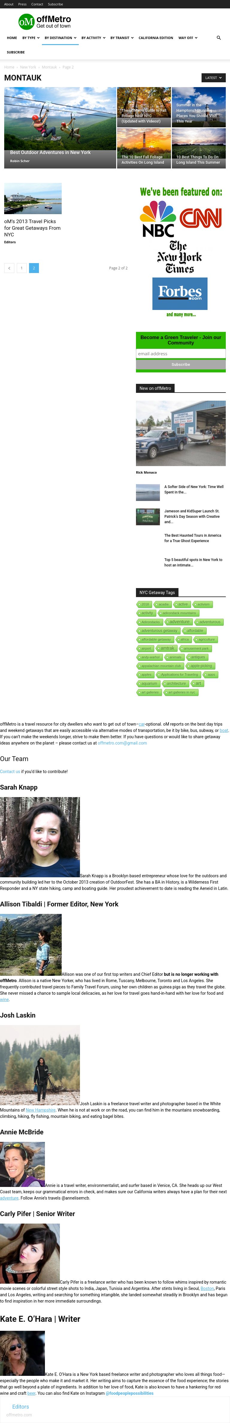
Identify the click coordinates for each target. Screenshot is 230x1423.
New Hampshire (41, 1110)
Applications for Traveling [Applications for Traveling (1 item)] (179, 674)
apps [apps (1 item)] (211, 674)
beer (32, 1393)
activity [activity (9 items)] (147, 613)
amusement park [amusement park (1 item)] (196, 648)
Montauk (49, 67)
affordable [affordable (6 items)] (195, 631)
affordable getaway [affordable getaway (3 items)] (156, 639)
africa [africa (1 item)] (185, 639)
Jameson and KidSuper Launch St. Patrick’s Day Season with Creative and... (192, 516)
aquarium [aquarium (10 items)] (149, 683)
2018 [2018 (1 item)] (145, 604)
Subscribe (55, 4)
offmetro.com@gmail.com (122, 743)
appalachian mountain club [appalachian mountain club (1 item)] (161, 666)
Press (22, 4)
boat (224, 730)
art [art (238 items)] (198, 683)
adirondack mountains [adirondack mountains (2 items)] (179, 613)
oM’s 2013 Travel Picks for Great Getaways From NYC (32, 228)
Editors (10, 242)
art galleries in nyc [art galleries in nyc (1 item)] (182, 692)
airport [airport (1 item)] (146, 648)
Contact (37, 4)
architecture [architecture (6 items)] (176, 683)
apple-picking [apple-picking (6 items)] (201, 666)
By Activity (93, 37)
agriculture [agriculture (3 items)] (207, 639)
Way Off (188, 37)
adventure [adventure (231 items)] (180, 621)
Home (12, 37)
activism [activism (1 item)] (204, 604)
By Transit (122, 37)
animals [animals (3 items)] (175, 657)
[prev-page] (9, 268)
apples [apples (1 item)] (146, 674)
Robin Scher (20, 161)
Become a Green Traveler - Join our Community (180, 340)
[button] (218, 38)
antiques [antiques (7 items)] (198, 657)
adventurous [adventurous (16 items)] (209, 622)
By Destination (61, 37)
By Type (31, 37)
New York (28, 67)
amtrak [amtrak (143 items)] (167, 648)
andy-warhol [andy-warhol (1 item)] (151, 657)
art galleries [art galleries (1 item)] (150, 692)
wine (4, 999)
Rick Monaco (146, 472)
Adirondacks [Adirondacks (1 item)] (151, 622)
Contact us (10, 771)
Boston (207, 1288)
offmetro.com (19, 1414)
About (8, 4)
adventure (9, 1198)
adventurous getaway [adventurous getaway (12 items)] (159, 631)
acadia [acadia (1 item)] (163, 604)
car (142, 724)
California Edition (156, 37)
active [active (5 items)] (183, 604)
